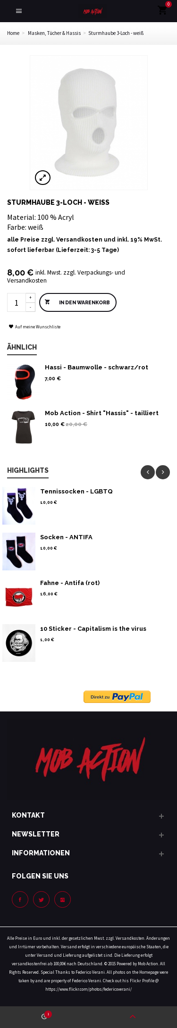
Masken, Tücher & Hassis (54, 33)
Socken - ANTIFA (66, 537)
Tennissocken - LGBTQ (76, 491)
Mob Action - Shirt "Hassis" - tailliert (102, 413)
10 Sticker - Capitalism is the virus (93, 628)
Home (13, 33)
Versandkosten (79, 239)
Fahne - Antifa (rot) (70, 582)
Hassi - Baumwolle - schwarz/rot (96, 367)
